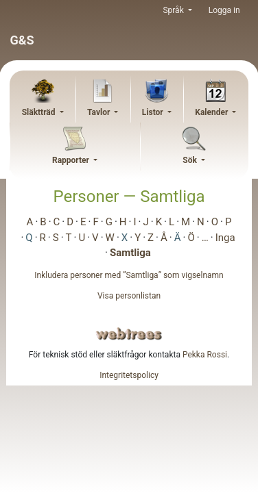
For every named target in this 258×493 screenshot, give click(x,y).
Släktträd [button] (40, 112)
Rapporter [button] (71, 160)
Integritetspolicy (129, 375)
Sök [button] (191, 160)
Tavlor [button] (99, 112)
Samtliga (130, 252)
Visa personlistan (129, 296)
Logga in (224, 10)
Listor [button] (153, 112)
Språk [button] (174, 10)
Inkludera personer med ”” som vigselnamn (128, 275)
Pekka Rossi (205, 354)
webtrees (129, 334)
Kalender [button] (212, 112)
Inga (225, 237)
